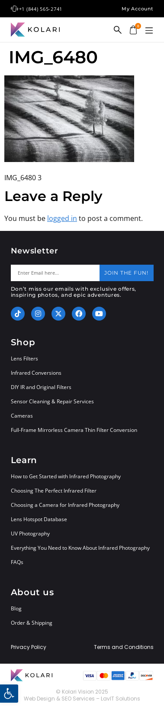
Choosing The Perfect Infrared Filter (53, 490)
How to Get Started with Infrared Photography (66, 476)
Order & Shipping (31, 622)
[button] (149, 31)
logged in (62, 218)
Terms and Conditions (124, 647)
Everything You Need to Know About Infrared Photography (80, 547)
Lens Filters (24, 358)
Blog (16, 608)
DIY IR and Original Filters (41, 387)
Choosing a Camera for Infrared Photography (65, 505)
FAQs (17, 562)
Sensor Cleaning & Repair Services (52, 401)
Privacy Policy (28, 647)
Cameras (22, 415)
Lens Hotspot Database (39, 519)
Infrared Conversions (36, 372)
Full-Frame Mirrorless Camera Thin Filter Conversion (74, 430)
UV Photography (30, 533)
